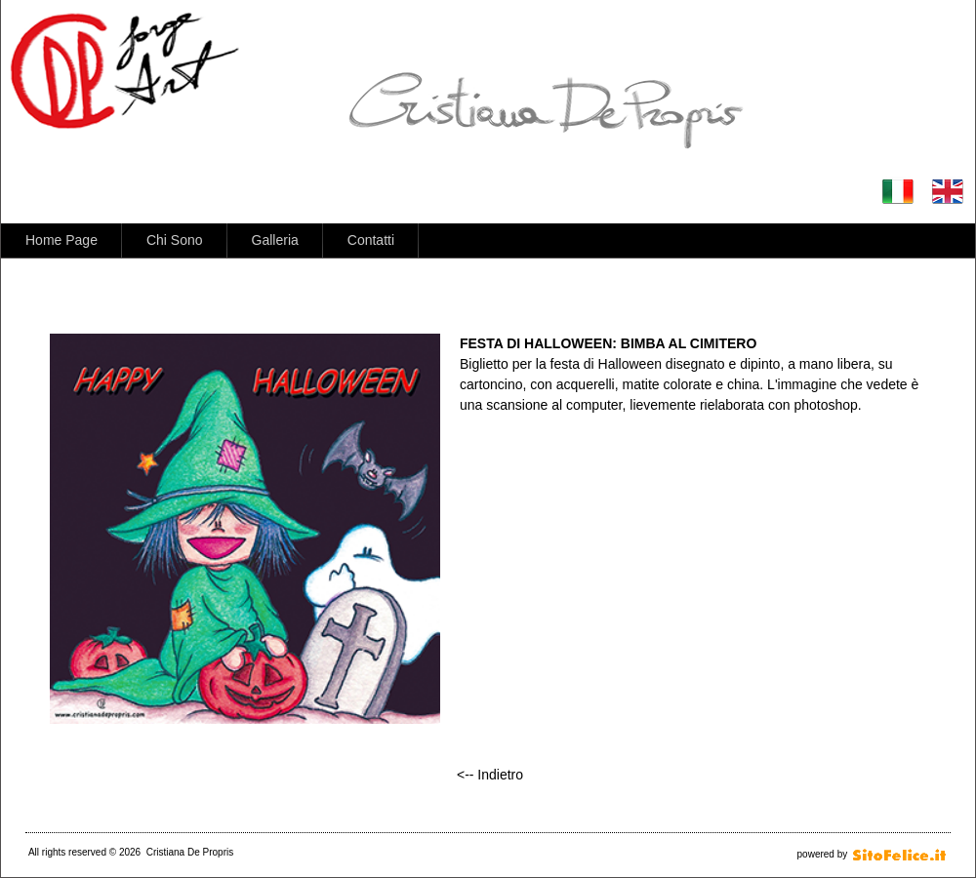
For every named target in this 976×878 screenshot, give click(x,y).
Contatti (370, 240)
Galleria (275, 240)
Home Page (61, 240)
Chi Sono (174, 240)
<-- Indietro (490, 774)
